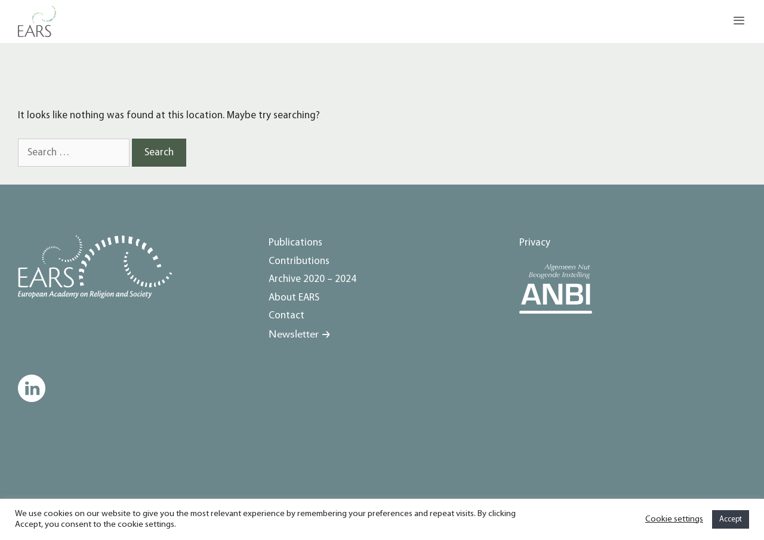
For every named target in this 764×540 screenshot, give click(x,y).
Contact (286, 316)
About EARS (294, 298)
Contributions (299, 261)
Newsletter (294, 334)
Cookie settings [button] (674, 519)
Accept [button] (730, 519)
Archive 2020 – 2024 (312, 279)
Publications (295, 243)
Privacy (534, 243)
